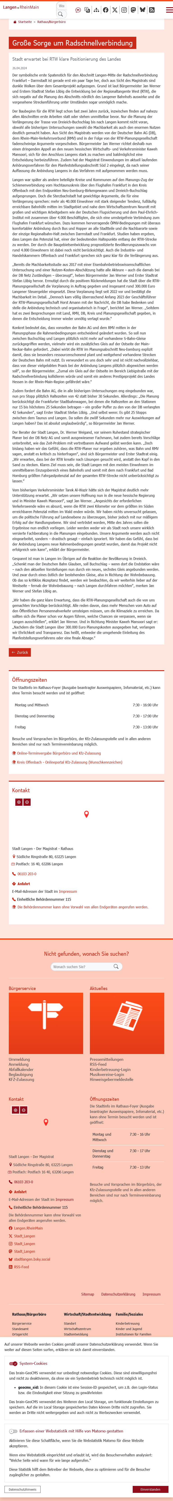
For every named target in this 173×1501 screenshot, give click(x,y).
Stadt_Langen (24, 1236)
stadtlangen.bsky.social (32, 1259)
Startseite (25, 22)
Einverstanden (150, 1489)
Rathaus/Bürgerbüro (51, 22)
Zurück (19, 653)
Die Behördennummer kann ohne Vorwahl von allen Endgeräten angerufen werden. (83, 907)
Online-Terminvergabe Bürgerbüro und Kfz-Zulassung (59, 753)
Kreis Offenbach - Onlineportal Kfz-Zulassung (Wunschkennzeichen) (69, 762)
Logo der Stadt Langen (25, 6)
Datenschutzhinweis (22, 1489)
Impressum (68, 891)
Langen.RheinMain (28, 1228)
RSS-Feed (21, 1267)
